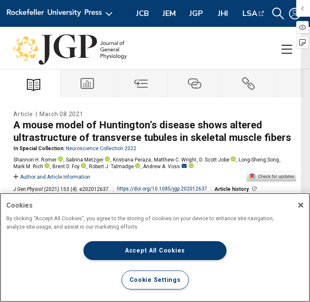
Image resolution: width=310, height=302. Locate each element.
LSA (249, 13)
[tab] (87, 83)
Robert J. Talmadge (111, 166)
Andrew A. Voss (165, 166)
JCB (142, 13)
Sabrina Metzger (85, 160)
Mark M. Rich (28, 166)
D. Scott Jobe (214, 160)
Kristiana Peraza (132, 160)
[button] (278, 14)
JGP (196, 13)
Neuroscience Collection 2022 (101, 148)
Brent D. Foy (66, 166)
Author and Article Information (51, 177)
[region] (155, 247)
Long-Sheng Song (259, 160)
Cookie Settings (155, 280)
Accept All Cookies (155, 250)
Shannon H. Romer (35, 160)
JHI (223, 13)
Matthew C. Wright (175, 160)
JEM (169, 13)
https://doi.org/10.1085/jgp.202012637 (162, 189)
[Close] (301, 205)
